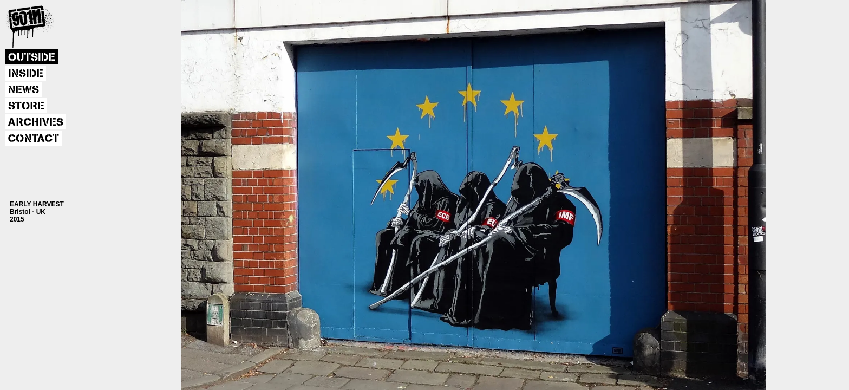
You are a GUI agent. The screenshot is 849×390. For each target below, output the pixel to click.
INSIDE (25, 73)
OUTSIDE (31, 57)
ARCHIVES (35, 122)
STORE (26, 106)
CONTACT (33, 138)
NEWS (23, 89)
